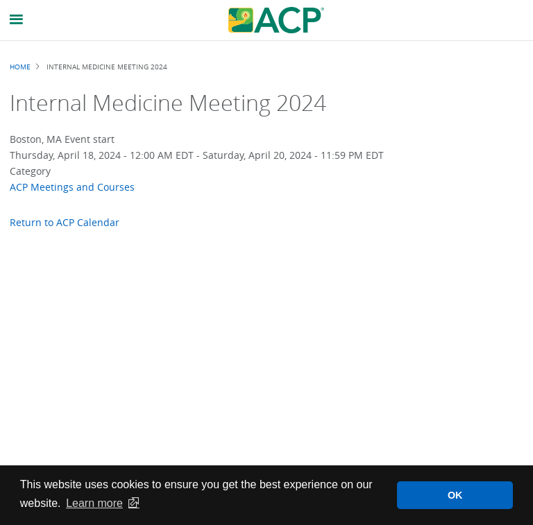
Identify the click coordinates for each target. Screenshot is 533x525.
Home (20, 66)
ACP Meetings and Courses (72, 186)
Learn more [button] (94, 503)
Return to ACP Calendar (64, 222)
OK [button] (455, 495)
